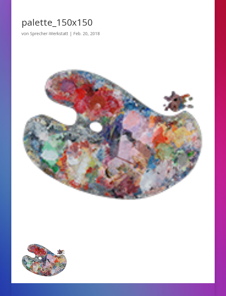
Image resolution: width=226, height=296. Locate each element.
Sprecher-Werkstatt (49, 33)
